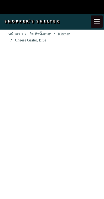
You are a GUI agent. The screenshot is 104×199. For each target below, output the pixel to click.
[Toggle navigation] (97, 21)
